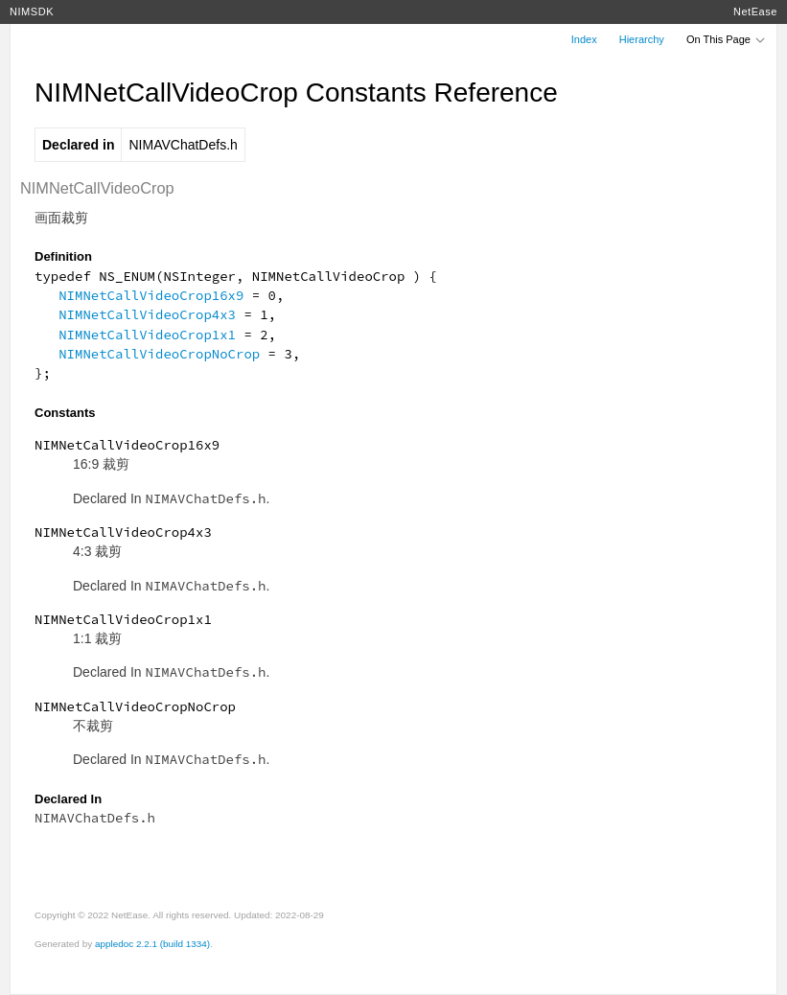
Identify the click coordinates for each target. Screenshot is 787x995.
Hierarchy (641, 39)
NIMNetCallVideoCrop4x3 (147, 314)
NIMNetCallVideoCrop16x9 (150, 295)
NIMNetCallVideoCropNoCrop (159, 353)
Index (584, 39)
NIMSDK (32, 11)
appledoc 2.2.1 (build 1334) (152, 943)
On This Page (726, 39)
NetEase (755, 11)
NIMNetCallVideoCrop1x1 (147, 334)
